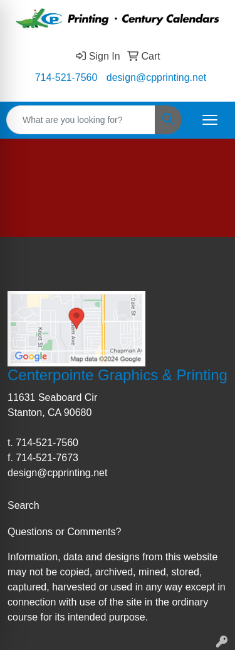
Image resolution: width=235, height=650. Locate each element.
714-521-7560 (66, 77)
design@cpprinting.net (156, 77)
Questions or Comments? (64, 531)
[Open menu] (209, 119)
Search (23, 505)
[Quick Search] (80, 119)
